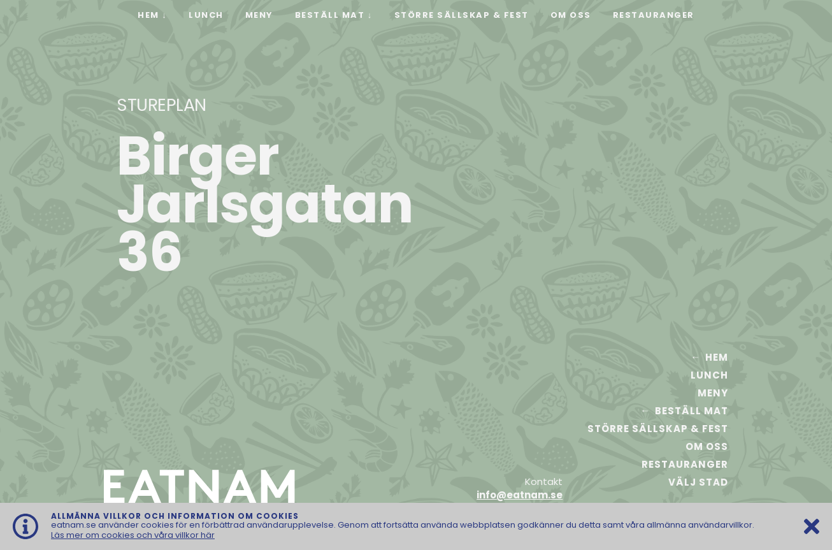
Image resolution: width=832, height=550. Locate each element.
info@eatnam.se (520, 495)
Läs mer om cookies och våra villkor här (133, 535)
